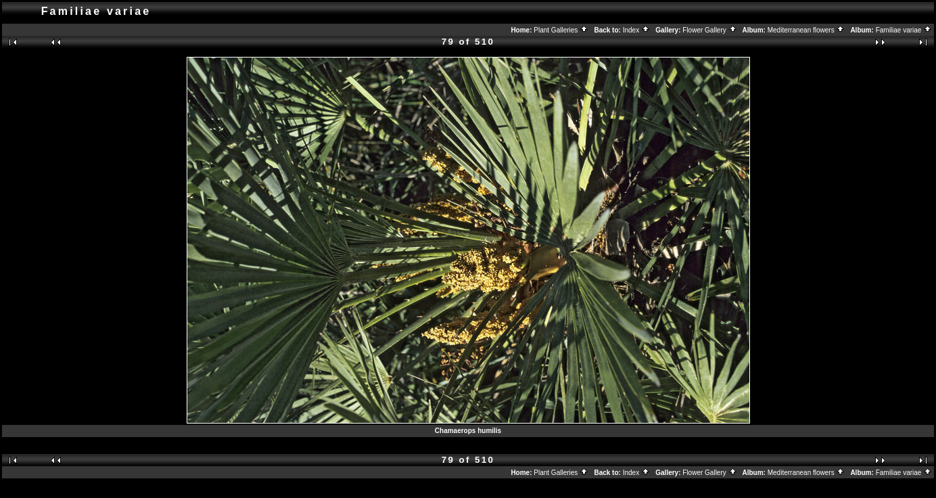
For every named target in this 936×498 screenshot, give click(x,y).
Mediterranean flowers (806, 30)
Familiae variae (904, 30)
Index (636, 30)
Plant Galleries (561, 30)
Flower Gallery (709, 30)
